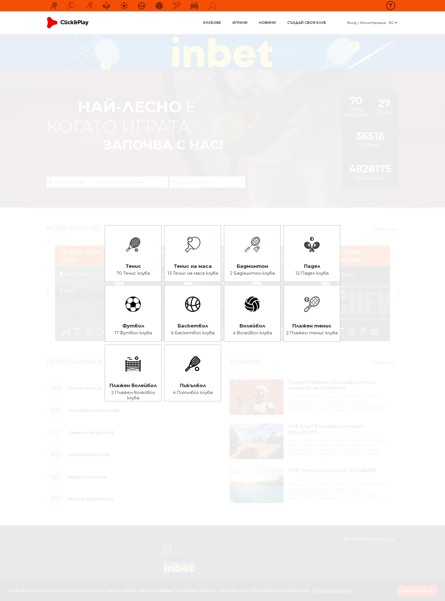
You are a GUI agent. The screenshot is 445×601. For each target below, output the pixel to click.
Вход (351, 22)
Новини (267, 22)
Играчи (239, 22)
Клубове (212, 22)
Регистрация (373, 22)
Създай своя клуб (306, 22)
